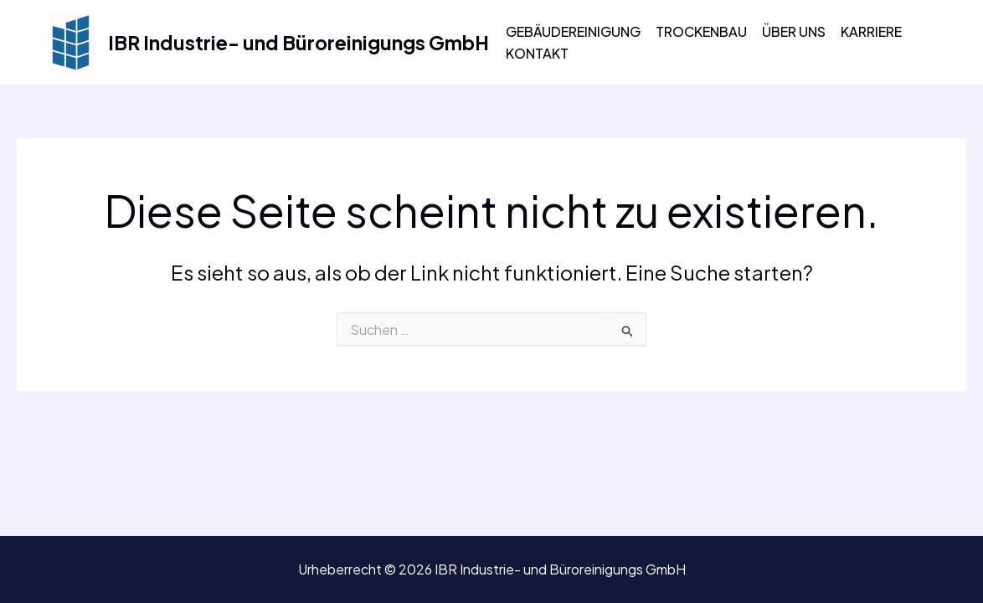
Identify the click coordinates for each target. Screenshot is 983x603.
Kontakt (537, 53)
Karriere (871, 31)
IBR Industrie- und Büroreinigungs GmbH (298, 42)
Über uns (794, 31)
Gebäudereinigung (573, 31)
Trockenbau (701, 31)
